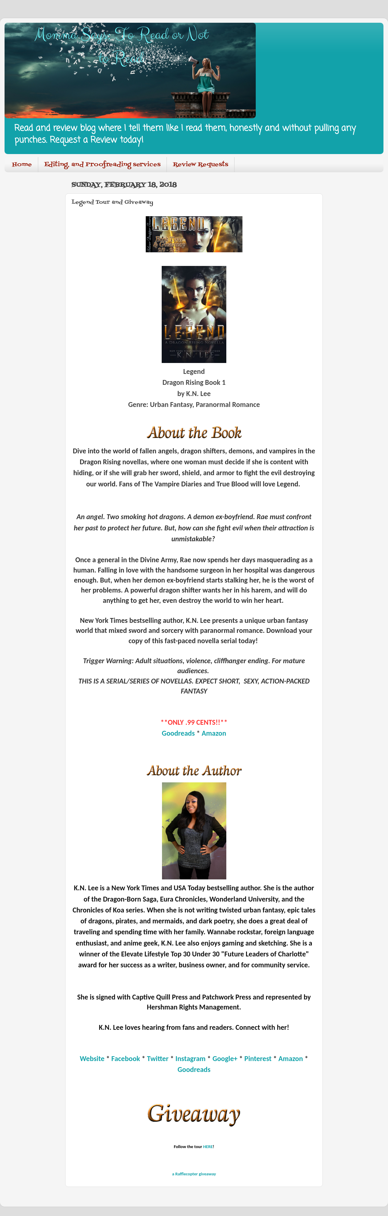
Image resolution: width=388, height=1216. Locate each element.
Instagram (190, 1058)
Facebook (125, 1058)
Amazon (214, 733)
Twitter (158, 1058)
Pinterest (258, 1058)
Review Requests (200, 164)
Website (92, 1058)
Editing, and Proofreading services (102, 164)
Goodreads (178, 733)
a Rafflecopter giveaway (194, 1174)
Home (22, 164)
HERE (208, 1146)
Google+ (224, 1058)
